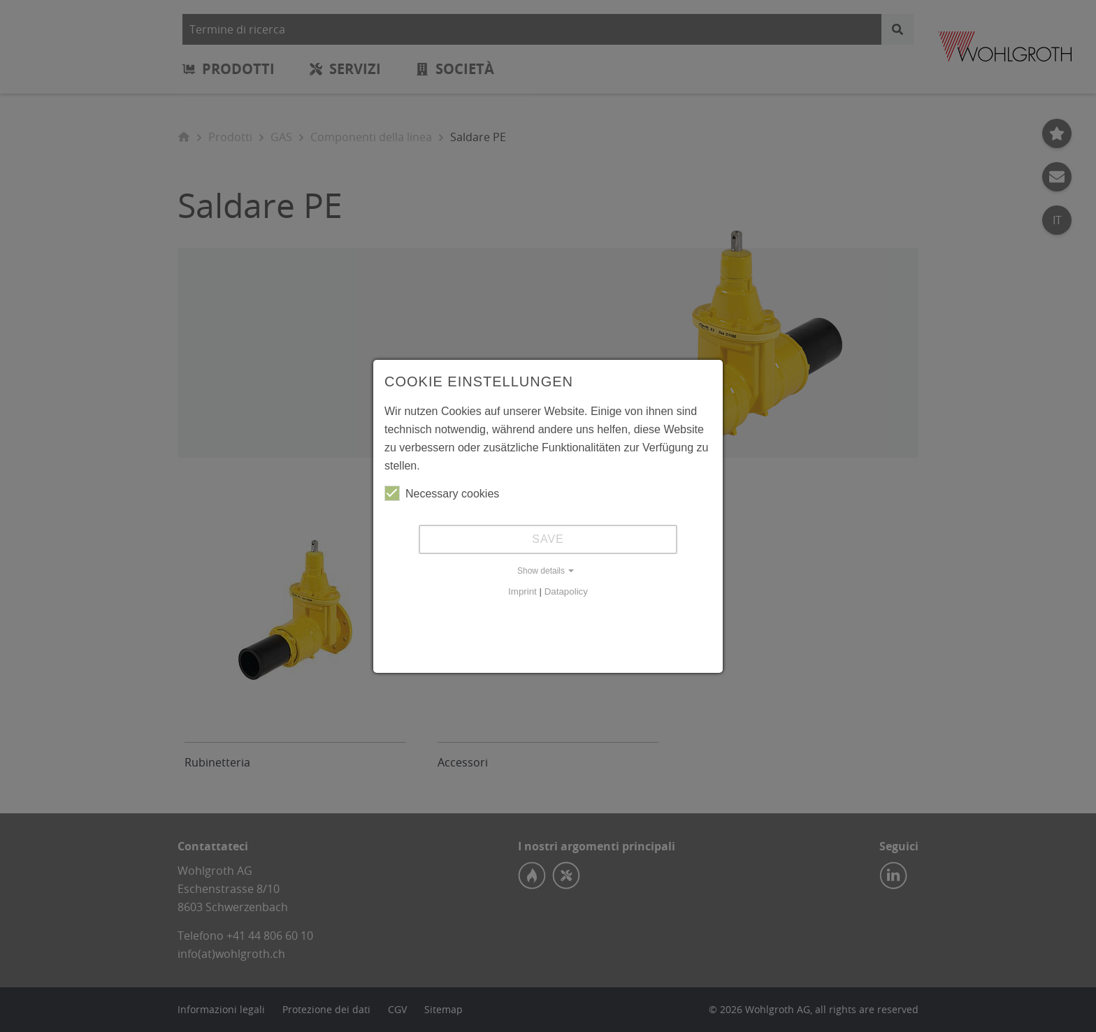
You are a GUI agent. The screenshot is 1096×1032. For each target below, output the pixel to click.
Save (548, 539)
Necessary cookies (441, 493)
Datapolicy (566, 591)
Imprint (522, 591)
